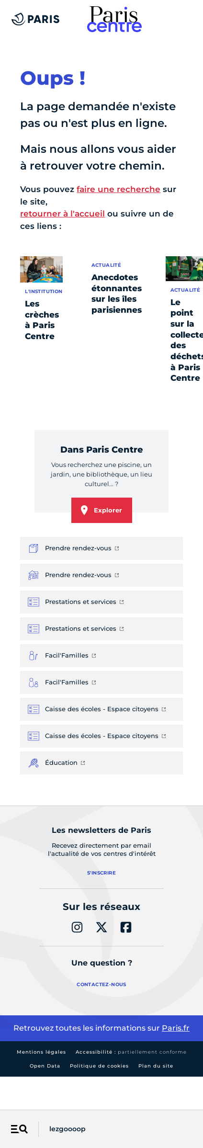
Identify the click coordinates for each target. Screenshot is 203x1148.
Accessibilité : (131, 1052)
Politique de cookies (99, 1066)
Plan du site (155, 1066)
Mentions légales (41, 1052)
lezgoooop (67, 1129)
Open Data (45, 1066)
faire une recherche (118, 189)
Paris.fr (176, 1028)
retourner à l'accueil (62, 213)
